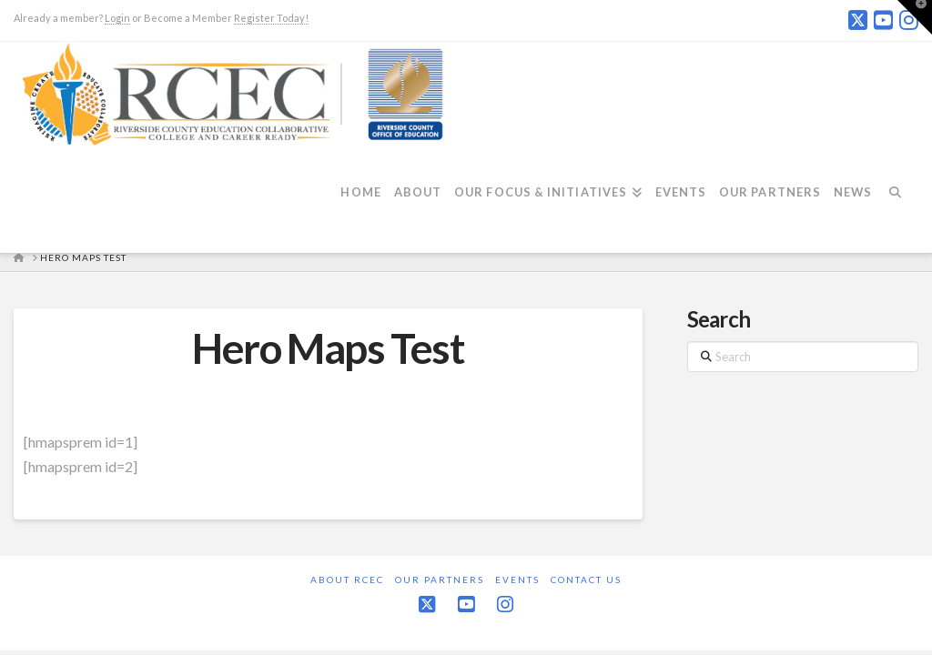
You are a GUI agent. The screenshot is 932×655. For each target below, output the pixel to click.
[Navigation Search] (901, 203)
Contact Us (586, 579)
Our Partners (439, 579)
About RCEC (347, 579)
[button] (914, 17)
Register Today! (271, 18)
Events (517, 579)
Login (117, 18)
